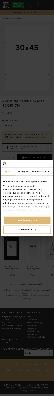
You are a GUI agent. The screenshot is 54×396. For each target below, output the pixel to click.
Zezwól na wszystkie (27, 220)
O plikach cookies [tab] (41, 171)
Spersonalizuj (27, 229)
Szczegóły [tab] (22, 171)
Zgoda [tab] (8, 171)
